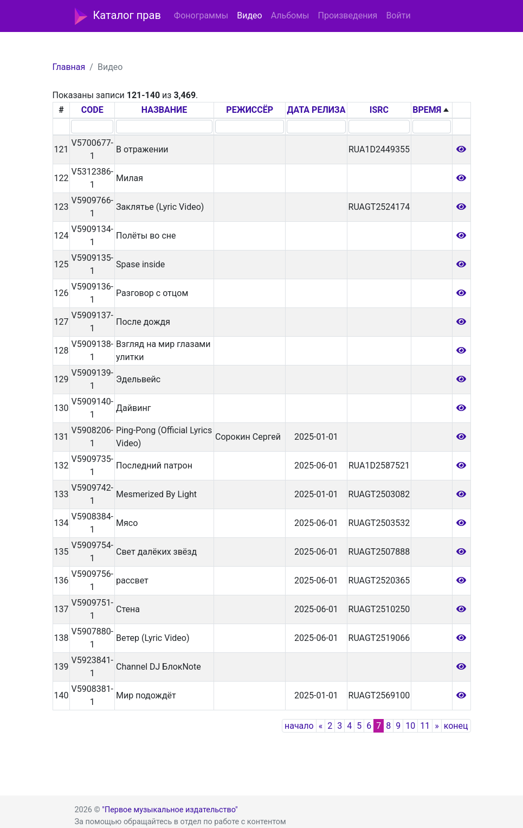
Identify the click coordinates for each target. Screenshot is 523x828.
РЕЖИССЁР (249, 110)
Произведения (347, 15)
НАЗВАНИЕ (164, 110)
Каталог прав (118, 16)
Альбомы (290, 15)
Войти (398, 15)
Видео (249, 15)
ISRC (379, 110)
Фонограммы (201, 15)
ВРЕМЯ (426, 110)
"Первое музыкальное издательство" (169, 809)
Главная (69, 67)
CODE (92, 110)
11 (425, 726)
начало (299, 726)
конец (456, 726)
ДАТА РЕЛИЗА (316, 110)
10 (410, 726)
